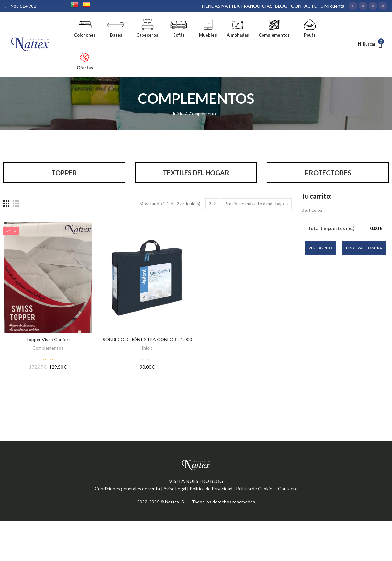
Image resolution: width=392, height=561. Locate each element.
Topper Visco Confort (48, 340)
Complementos (47, 349)
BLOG (281, 6)
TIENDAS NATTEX (220, 6)
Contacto (287, 489)
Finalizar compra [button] (364, 248)
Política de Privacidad (211, 489)
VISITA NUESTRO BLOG (196, 482)
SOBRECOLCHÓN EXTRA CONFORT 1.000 (147, 340)
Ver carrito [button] (320, 248)
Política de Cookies (255, 489)
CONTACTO (304, 6)
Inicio (147, 349)
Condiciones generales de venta (127, 489)
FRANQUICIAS (257, 6)
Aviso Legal (174, 489)
